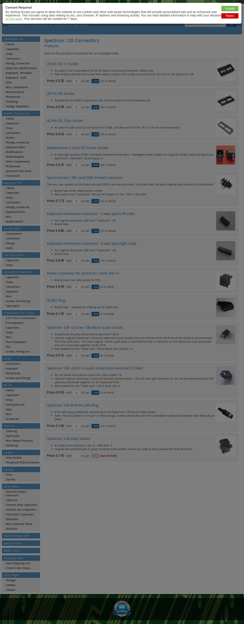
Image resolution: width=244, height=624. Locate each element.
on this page (14, 18)
